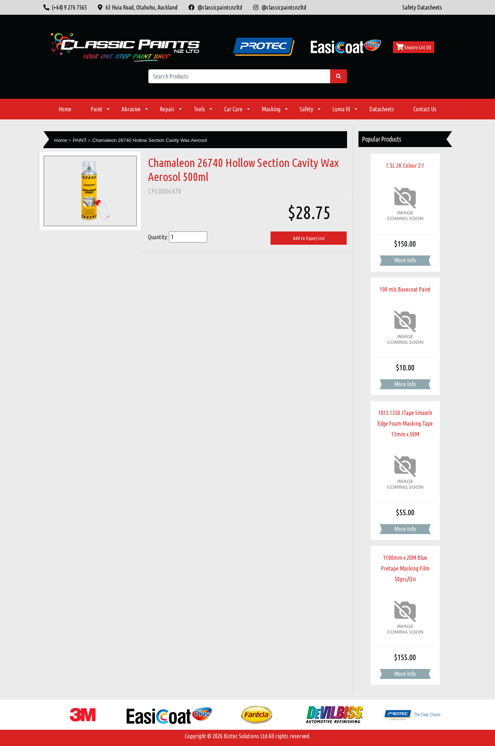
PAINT (79, 140)
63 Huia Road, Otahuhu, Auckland (137, 7)
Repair (167, 109)
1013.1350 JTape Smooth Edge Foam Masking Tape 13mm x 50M (405, 423)
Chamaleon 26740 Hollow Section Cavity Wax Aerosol (149, 140)
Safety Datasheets (422, 7)
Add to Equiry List (309, 238)
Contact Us (424, 109)
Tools (199, 109)
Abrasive (131, 109)
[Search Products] (239, 76)
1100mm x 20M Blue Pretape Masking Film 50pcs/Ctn (405, 568)
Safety (306, 109)
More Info (405, 260)
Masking (271, 109)
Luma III (341, 109)
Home (65, 109)
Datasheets (381, 109)
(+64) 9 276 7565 (65, 7)
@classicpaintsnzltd (215, 7)
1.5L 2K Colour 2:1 (405, 165)
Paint (96, 109)
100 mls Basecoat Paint (405, 289)
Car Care (233, 109)
